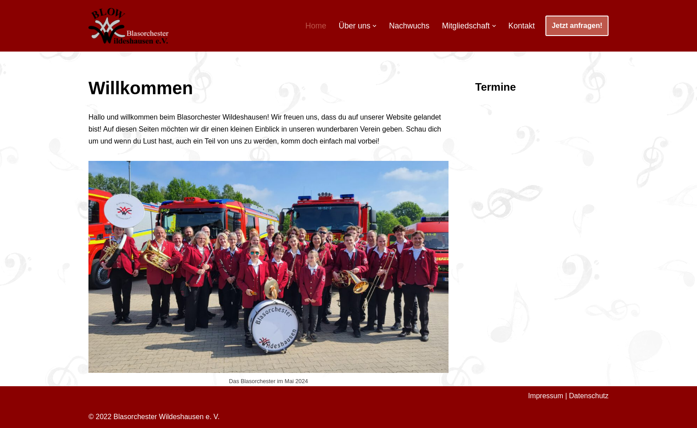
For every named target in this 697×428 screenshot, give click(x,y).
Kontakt (522, 25)
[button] (375, 26)
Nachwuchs (409, 25)
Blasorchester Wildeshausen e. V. (166, 416)
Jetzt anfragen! (577, 25)
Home (315, 25)
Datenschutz (589, 396)
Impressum (545, 396)
